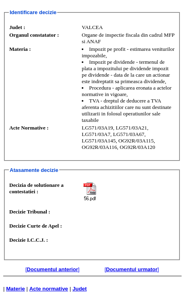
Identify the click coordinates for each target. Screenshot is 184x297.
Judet (79, 289)
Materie (15, 289)
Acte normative (48, 289)
